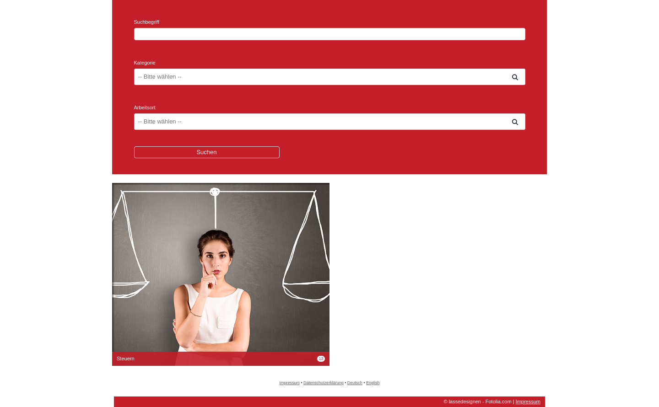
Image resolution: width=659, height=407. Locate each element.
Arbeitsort (145, 107)
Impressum (289, 382)
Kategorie (145, 62)
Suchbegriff (146, 22)
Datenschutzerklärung (323, 382)
